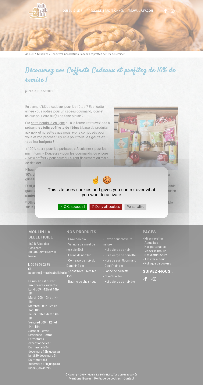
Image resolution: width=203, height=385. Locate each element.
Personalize (135, 206)
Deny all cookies (106, 206)
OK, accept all (72, 206)
